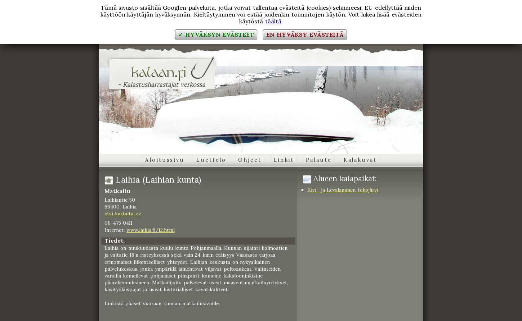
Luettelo (211, 160)
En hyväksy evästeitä (304, 34)
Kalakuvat (360, 160)
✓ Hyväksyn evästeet (216, 34)
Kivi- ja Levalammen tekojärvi (342, 190)
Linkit (283, 160)
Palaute (318, 160)
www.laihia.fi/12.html (150, 230)
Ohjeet (249, 160)
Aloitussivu (164, 160)
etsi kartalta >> (122, 213)
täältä (273, 21)
